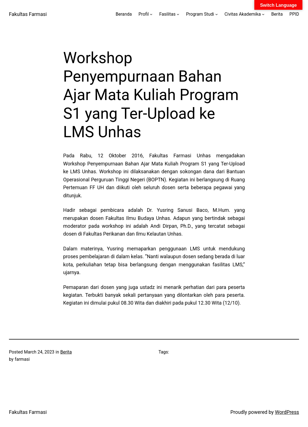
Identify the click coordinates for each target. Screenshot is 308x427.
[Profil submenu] (151, 14)
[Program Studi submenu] (216, 14)
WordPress (287, 412)
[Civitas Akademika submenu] (263, 14)
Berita (66, 352)
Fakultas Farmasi (28, 14)
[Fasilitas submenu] (178, 14)
